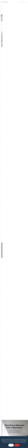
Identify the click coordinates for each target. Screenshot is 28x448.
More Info (11, 445)
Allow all (17, 445)
